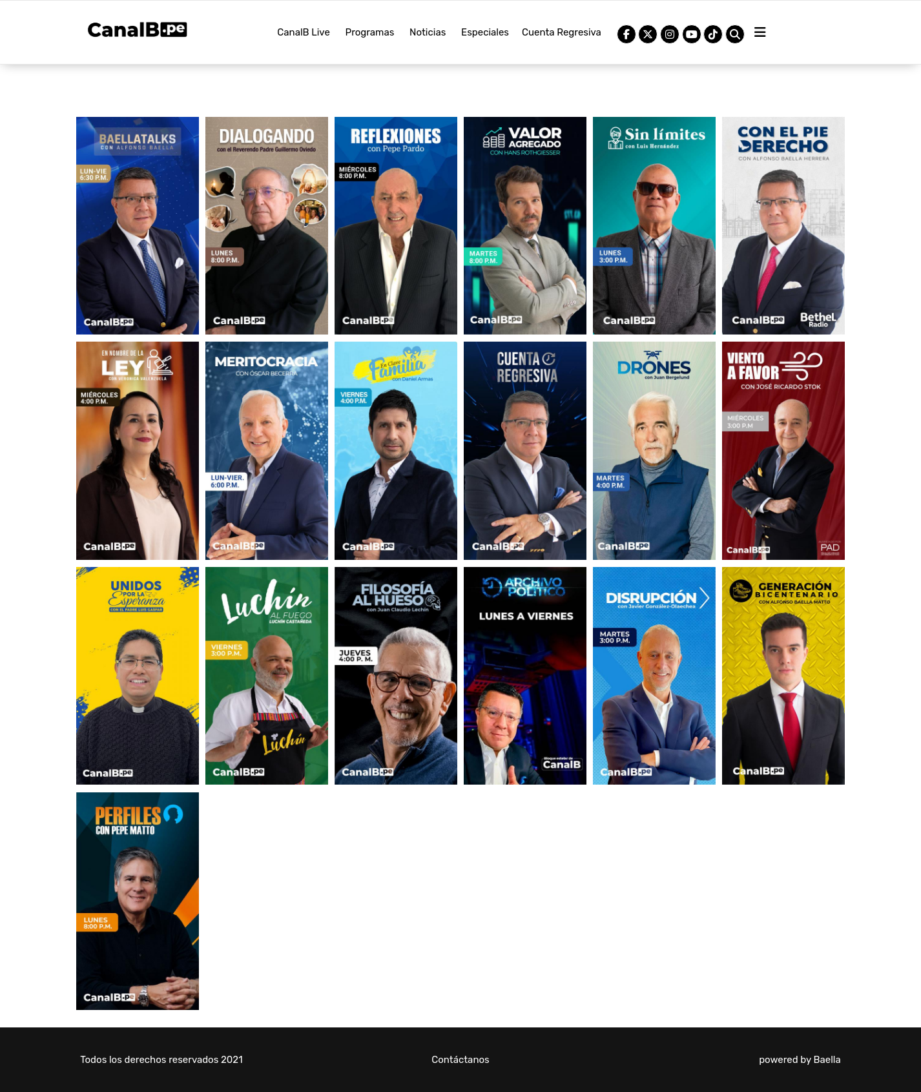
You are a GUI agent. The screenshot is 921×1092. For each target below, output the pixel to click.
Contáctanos (460, 1060)
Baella (826, 1060)
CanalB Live (303, 32)
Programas (370, 32)
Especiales (485, 32)
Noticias (427, 32)
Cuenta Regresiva (561, 32)
